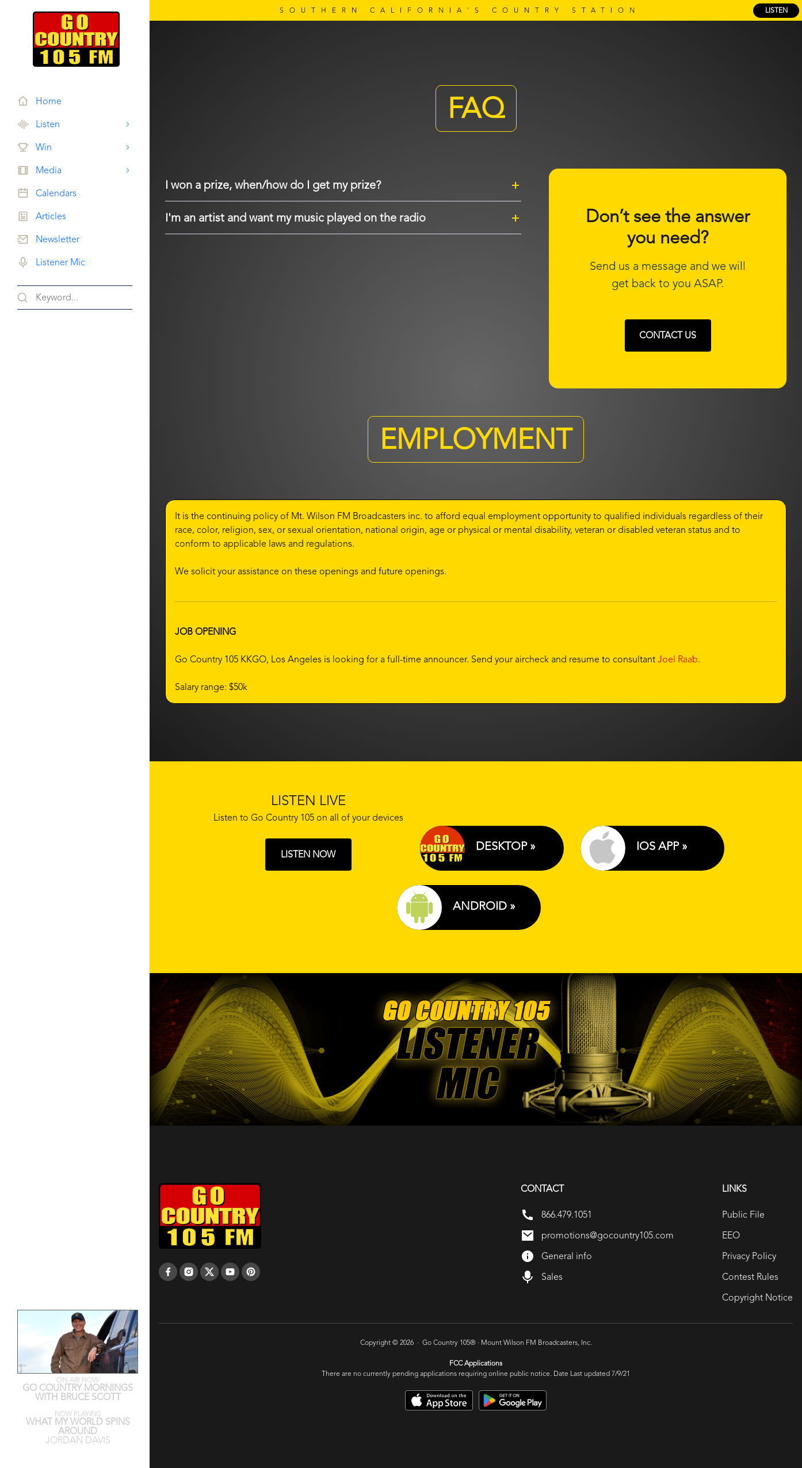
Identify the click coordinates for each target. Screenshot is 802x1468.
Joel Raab (678, 659)
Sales (552, 1276)
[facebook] (168, 1272)
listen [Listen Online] (776, 10)
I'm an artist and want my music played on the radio (295, 217)
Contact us (667, 335)
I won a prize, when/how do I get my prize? (273, 185)
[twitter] (209, 1272)
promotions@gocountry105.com (607, 1235)
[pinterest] (251, 1272)
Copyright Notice (757, 1297)
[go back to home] (210, 1216)
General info (566, 1255)
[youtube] (230, 1272)
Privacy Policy (749, 1255)
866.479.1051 (566, 1214)
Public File (743, 1214)
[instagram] (189, 1272)
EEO (731, 1235)
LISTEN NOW (308, 854)
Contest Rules (750, 1276)
